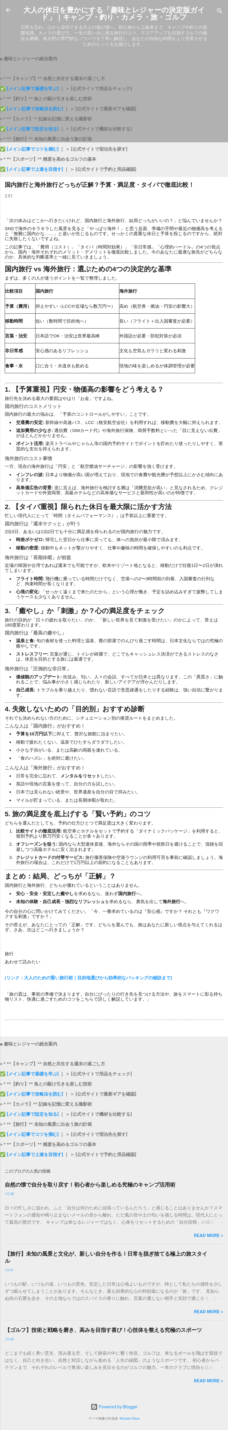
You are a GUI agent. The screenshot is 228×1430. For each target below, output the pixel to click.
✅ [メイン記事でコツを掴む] (29, 149)
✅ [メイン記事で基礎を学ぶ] (30, 88)
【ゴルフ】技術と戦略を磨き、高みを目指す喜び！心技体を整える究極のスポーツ (103, 1330)
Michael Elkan (130, 1419)
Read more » (208, 1235)
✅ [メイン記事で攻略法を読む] (32, 108)
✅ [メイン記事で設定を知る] (29, 129)
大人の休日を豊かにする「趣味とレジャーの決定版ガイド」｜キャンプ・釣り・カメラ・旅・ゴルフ (114, 13)
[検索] (219, 12)
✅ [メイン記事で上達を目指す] (32, 169)
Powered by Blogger (114, 1407)
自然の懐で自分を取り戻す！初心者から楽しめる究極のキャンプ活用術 (90, 1185)
